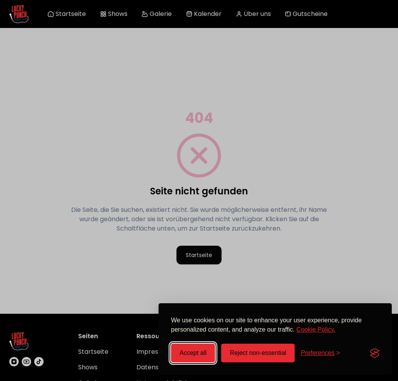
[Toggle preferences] (320, 353)
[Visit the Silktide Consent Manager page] (374, 353)
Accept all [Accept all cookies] (193, 353)
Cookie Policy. (316, 329)
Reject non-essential (258, 353)
